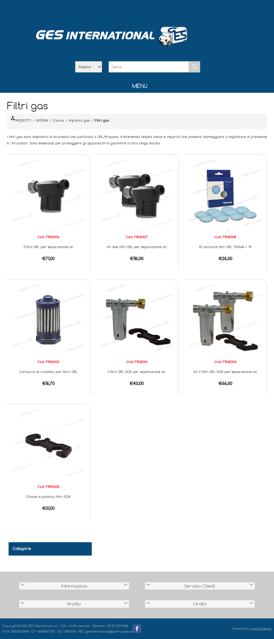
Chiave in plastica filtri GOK (48, 496)
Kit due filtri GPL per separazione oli (136, 247)
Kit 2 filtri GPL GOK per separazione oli (225, 371)
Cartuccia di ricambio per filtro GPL (48, 371)
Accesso (165, 11)
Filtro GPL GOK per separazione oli (136, 371)
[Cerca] (149, 66)
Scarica (137, 11)
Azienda (123, 11)
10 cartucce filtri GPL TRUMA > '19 (225, 247)
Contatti (151, 11)
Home (109, 11)
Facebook (137, 628)
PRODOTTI (21, 119)
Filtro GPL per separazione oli (48, 247)
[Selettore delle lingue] (88, 66)
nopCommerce (260, 628)
